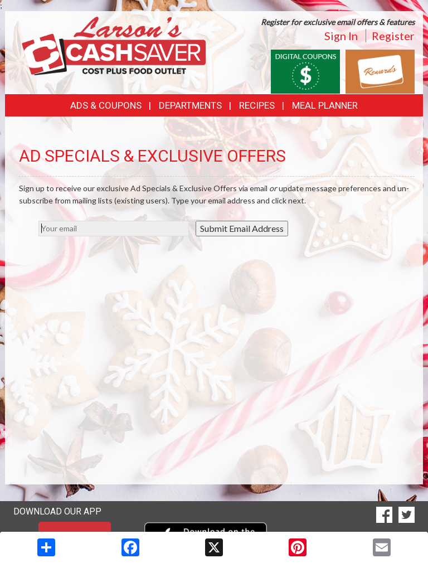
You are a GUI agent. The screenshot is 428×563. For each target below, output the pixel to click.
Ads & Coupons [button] (106, 105)
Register (393, 35)
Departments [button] (190, 105)
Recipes (257, 105)
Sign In (341, 35)
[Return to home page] (114, 45)
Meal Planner (325, 105)
